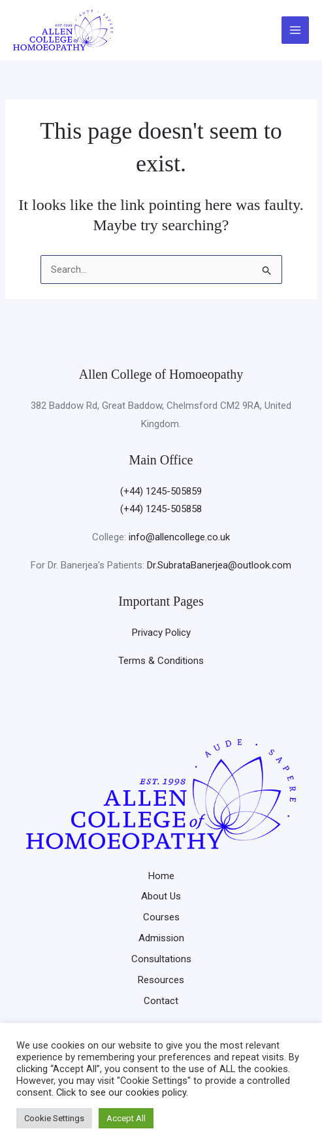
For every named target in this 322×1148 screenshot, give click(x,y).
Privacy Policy (161, 632)
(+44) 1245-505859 (161, 491)
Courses (161, 917)
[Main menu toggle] (296, 30)
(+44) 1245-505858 (161, 509)
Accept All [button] (126, 1118)
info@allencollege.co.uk (179, 537)
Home (161, 876)
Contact (161, 1001)
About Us (161, 896)
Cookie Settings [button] (54, 1118)
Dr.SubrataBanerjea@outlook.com (219, 565)
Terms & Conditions (161, 661)
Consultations (161, 959)
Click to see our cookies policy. (122, 1092)
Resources (161, 980)
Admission (161, 938)
